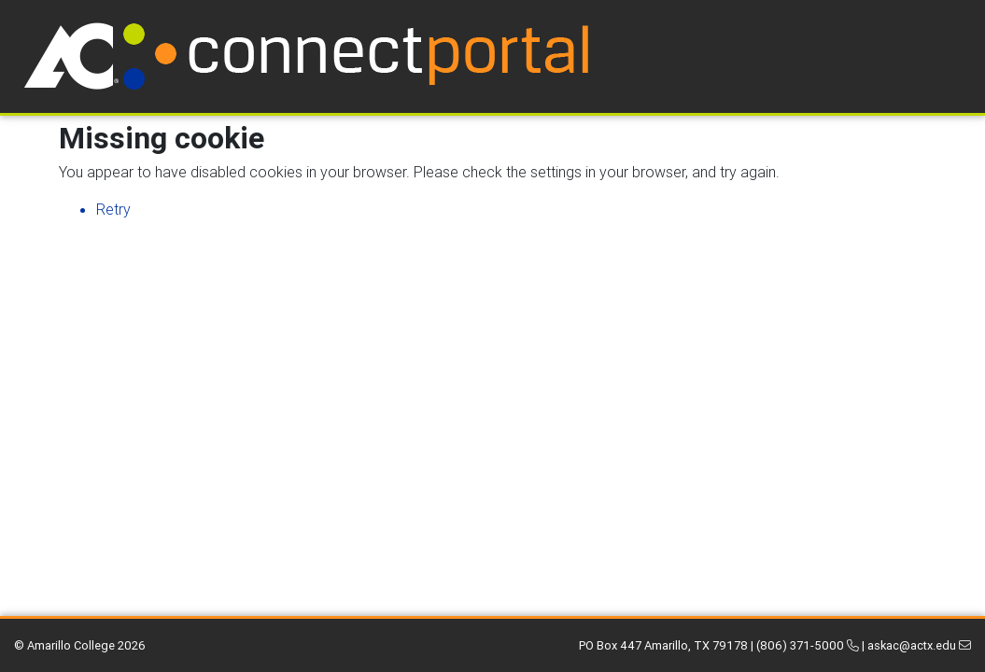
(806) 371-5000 (807, 645)
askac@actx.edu (919, 645)
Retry (113, 209)
